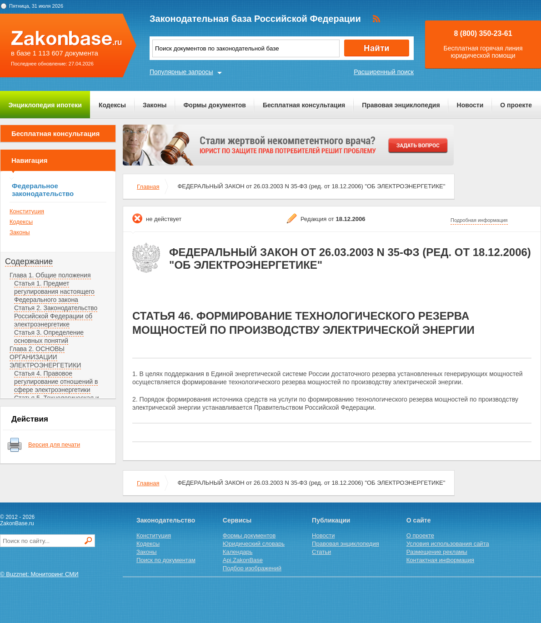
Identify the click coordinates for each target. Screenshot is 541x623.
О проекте (516, 105)
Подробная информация (479, 220)
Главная (148, 186)
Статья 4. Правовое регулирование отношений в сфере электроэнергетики (56, 381)
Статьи (321, 551)
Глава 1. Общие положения (50, 275)
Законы (154, 105)
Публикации (331, 520)
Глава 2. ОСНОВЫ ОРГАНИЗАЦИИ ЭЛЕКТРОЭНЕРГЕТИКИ (45, 357)
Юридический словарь (254, 543)
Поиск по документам (165, 560)
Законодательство (165, 520)
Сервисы (237, 520)
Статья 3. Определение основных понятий (49, 336)
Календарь (238, 551)
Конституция (27, 211)
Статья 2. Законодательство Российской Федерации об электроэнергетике (55, 316)
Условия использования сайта (447, 543)
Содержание (29, 261)
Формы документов (214, 105)
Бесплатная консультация (304, 105)
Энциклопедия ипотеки (45, 105)
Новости (470, 105)
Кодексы (112, 105)
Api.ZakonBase (243, 560)
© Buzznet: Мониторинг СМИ (39, 574)
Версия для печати (54, 444)
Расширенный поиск (384, 71)
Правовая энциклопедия (401, 105)
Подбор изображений (252, 568)
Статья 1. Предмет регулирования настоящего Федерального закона (54, 291)
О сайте (418, 520)
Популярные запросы (181, 71)
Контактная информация (440, 560)
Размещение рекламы (436, 551)
